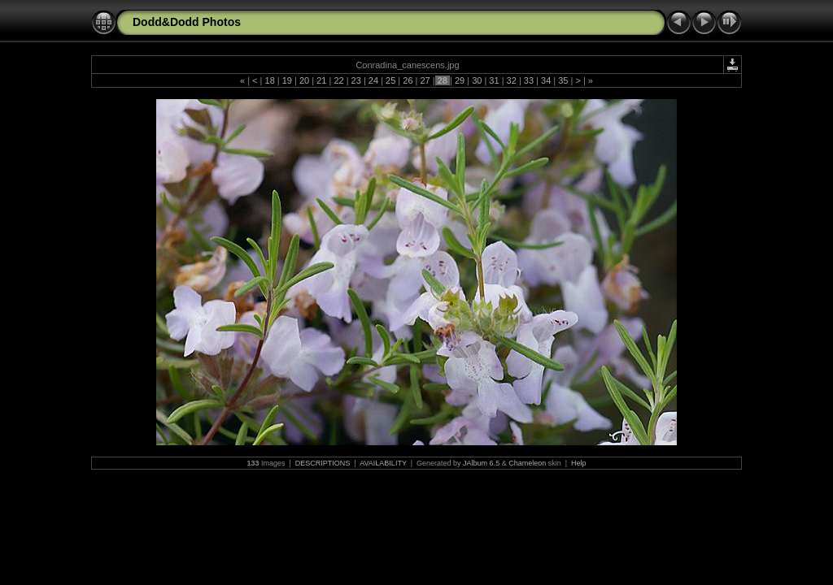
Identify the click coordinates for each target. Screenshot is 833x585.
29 (459, 80)
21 (321, 80)
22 (338, 80)
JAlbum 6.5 (481, 463)
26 (407, 80)
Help (579, 463)
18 (269, 80)
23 (356, 80)
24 (373, 80)
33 (528, 80)
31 (493, 80)
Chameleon (527, 463)
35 (563, 80)
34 (546, 80)
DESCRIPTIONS (323, 463)
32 (511, 80)
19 (287, 80)
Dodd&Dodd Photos (187, 21)
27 (424, 80)
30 (476, 80)
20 (304, 80)
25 (390, 80)
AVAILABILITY (383, 463)
